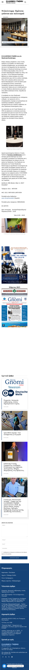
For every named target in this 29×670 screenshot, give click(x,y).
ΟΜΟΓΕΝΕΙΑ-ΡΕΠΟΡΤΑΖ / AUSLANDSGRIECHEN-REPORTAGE (15, 42)
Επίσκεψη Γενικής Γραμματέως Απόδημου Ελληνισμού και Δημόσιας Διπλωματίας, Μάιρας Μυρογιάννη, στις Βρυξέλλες (14, 467)
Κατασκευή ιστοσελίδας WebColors (17, 667)
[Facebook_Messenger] (4, 666)
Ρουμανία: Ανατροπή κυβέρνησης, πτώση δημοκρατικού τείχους (11, 402)
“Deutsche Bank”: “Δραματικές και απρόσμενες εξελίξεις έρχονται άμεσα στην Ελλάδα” (14, 626)
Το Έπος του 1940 (7, 622)
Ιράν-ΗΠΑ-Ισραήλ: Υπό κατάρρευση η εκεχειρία (12, 433)
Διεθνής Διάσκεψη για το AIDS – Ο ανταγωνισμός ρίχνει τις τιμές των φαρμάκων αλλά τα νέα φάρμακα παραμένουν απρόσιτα (12, 633)
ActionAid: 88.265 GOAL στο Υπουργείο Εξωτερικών (13, 619)
